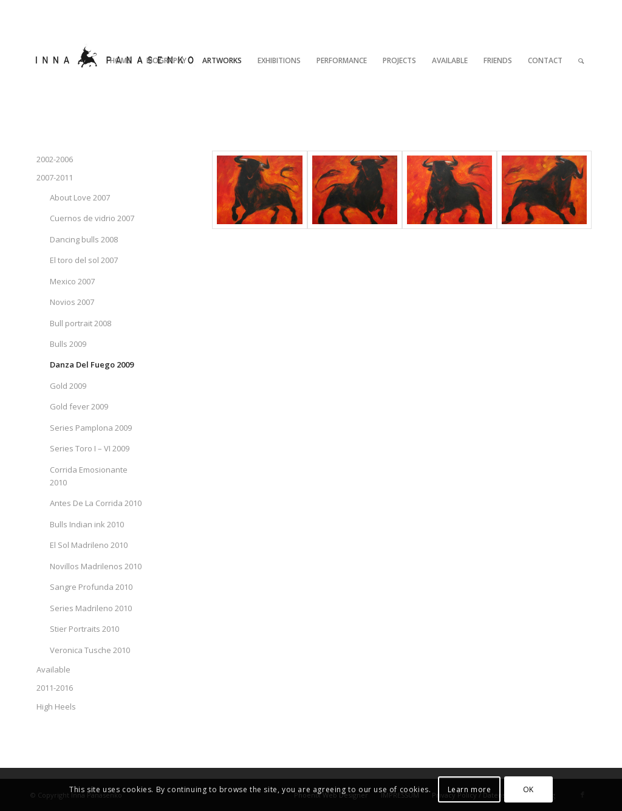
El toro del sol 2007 (84, 260)
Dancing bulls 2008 (84, 239)
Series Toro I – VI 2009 (89, 448)
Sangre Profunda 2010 (91, 586)
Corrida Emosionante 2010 (89, 476)
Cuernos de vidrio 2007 (92, 218)
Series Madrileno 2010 (91, 608)
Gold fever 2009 (79, 406)
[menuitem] (120, 60)
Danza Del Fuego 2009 (92, 364)
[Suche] (581, 60)
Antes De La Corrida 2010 (96, 503)
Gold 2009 (68, 385)
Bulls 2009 (68, 343)
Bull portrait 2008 (80, 323)
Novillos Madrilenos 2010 (96, 566)
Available (53, 669)
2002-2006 (54, 159)
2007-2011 (54, 177)
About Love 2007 (80, 197)
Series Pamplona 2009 (91, 427)
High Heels (56, 706)
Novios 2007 (72, 301)
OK (528, 789)
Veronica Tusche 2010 (90, 650)
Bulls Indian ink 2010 (87, 524)
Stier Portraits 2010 (84, 628)
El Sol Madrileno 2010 (89, 544)
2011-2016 (54, 687)
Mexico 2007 (72, 281)
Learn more (469, 789)
